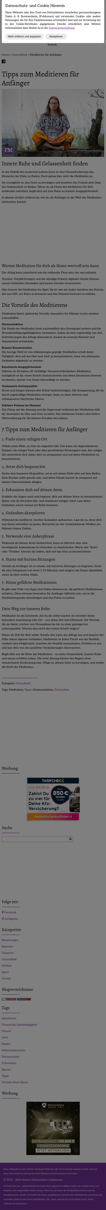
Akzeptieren (56, 36)
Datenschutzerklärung (62, 28)
